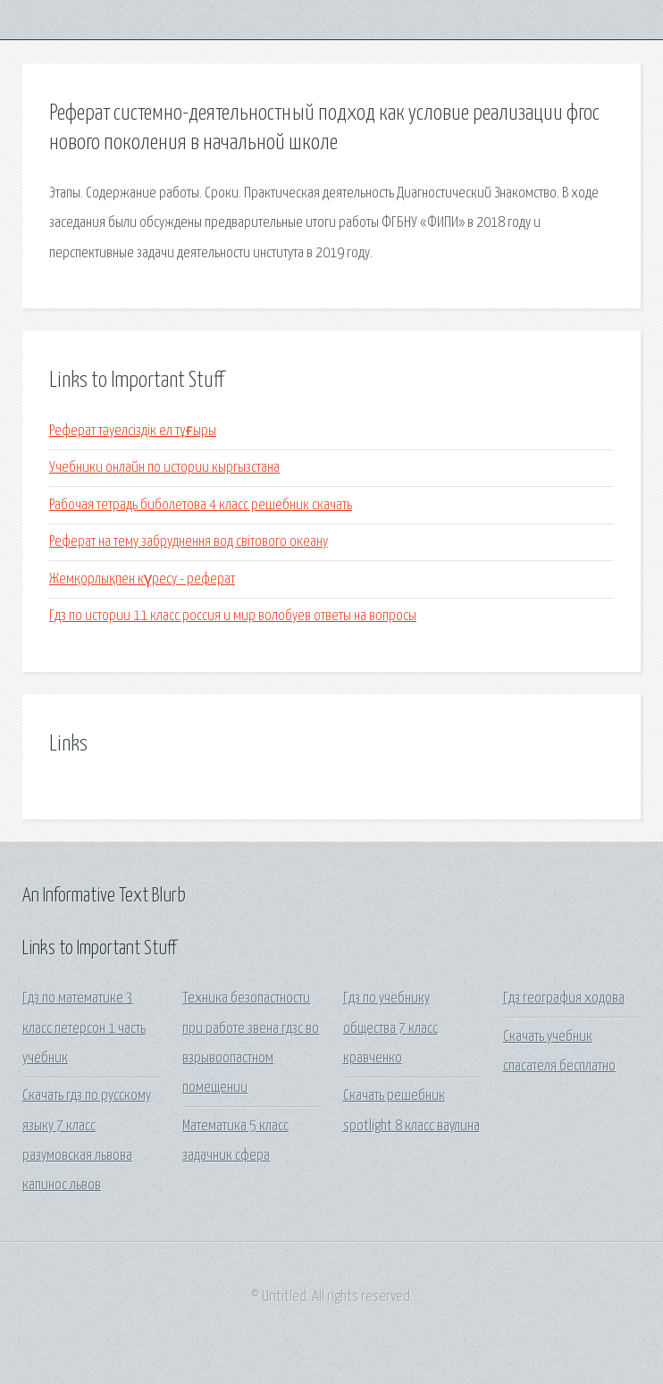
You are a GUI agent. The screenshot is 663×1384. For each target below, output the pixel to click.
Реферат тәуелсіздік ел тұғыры (132, 431)
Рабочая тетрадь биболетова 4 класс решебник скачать (200, 505)
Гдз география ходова (564, 998)
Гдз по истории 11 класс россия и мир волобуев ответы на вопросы (232, 616)
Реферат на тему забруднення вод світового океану (188, 541)
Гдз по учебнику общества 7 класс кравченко (390, 1028)
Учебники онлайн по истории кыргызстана (164, 467)
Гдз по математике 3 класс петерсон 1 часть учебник (84, 1028)
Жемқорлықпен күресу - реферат (142, 579)
